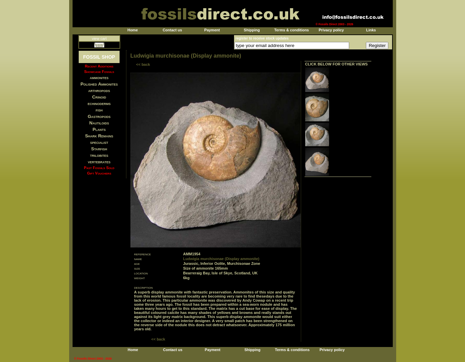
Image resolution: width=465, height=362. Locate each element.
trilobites (99, 155)
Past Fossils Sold (99, 168)
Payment (212, 30)
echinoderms (99, 103)
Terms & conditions (291, 30)
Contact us (172, 30)
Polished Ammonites (99, 84)
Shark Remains (99, 135)
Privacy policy (331, 30)
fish (99, 109)
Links (371, 30)
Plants (99, 129)
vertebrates (99, 161)
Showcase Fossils (99, 72)
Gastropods (99, 116)
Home (132, 30)
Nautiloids (99, 122)
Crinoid (99, 97)
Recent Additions (99, 66)
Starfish (99, 148)
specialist (99, 142)
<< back (143, 64)
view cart (99, 38)
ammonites (99, 77)
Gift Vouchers (99, 173)
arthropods (99, 90)
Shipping (252, 30)
